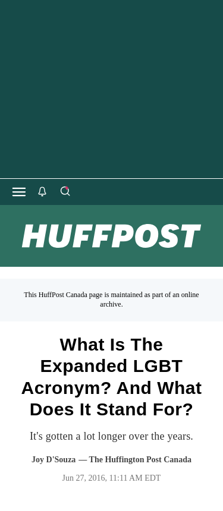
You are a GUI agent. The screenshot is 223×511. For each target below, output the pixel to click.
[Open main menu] (19, 192)
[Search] (64, 192)
